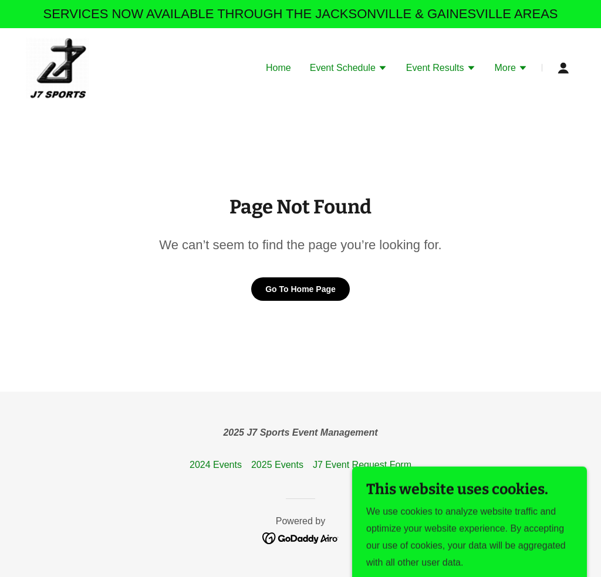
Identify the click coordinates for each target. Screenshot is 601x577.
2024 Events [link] (216, 465)
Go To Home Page (300, 289)
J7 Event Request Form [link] (362, 465)
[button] (348, 69)
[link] (57, 67)
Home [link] (278, 68)
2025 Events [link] (277, 465)
